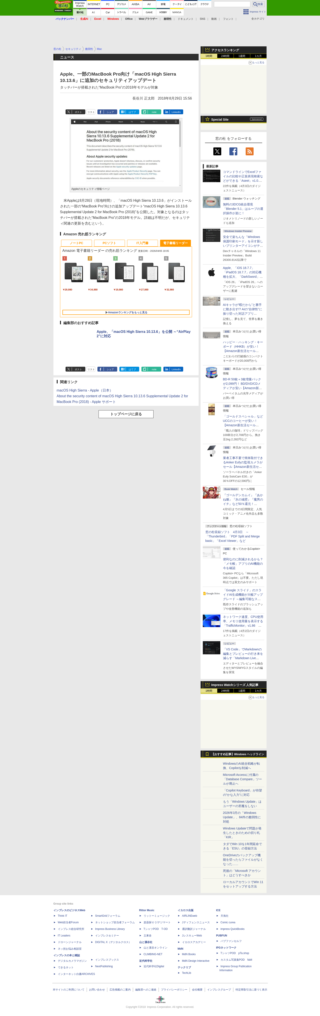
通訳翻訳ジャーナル (194, 929)
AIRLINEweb (189, 915)
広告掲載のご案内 (120, 989)
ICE (218, 910)
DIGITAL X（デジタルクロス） (113, 942)
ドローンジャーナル (70, 942)
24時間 (225, 56)
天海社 (225, 915)
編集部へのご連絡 (145, 989)
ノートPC (76, 243)
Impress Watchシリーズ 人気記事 (235, 685)
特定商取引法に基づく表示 (251, 989)
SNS (202, 18)
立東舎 (148, 935)
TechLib (186, 972)
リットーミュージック (157, 915)
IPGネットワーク (226, 947)
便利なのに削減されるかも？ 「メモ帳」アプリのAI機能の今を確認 (243, 563)
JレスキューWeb (192, 935)
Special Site (220, 119)
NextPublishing (104, 966)
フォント (228, 18)
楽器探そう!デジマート (157, 922)
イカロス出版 (186, 910)
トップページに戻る (126, 414)
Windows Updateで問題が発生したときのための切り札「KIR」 (242, 833)
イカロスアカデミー (194, 942)
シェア (110, 112)
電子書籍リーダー (175, 243)
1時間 (208, 56)
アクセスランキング (225, 50)
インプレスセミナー (107, 935)
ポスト (78, 112)
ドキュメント (186, 18)
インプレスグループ (219, 989)
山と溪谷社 (145, 942)
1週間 (241, 56)
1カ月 (258, 56)
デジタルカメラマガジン (72, 960)
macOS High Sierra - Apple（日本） (85, 390)
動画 (214, 18)
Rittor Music (146, 910)
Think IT (62, 915)
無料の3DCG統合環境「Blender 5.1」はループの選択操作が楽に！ (243, 209)
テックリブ (184, 967)
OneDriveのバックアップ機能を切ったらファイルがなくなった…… (243, 859)
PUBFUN (221, 935)
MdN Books (189, 954)
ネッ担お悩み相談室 (70, 948)
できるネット (66, 967)
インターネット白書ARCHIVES (76, 974)
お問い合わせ (97, 989)
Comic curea (228, 922)
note (154, 112)
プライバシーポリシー (174, 989)
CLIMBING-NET (153, 954)
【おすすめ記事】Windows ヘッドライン (237, 754)
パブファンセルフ (231, 941)
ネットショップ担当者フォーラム (115, 922)
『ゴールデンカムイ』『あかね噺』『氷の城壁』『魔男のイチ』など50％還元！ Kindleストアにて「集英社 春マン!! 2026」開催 (243, 503)
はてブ (132, 112)
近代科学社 (145, 960)
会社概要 (197, 989)
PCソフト (109, 243)
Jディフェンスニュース (196, 922)
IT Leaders (64, 935)
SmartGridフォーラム (108, 915)
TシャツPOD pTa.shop (235, 953)
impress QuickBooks (233, 929)
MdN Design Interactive (196, 960)
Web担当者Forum (68, 922)
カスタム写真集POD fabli (236, 959)
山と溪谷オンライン (155, 947)
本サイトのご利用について (68, 989)
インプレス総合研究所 (71, 929)
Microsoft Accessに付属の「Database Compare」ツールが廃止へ (242, 779)
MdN (180, 948)
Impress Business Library (110, 929)
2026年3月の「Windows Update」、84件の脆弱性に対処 (242, 817)
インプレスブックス (107, 959)
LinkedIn (176, 112)
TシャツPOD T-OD (156, 929)
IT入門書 (142, 243)
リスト (91, 112)
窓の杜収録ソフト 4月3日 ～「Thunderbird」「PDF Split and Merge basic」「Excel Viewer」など (232, 536)
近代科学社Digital (154, 966)
